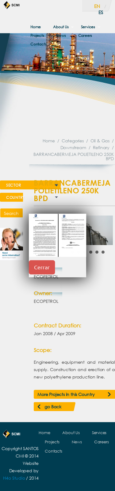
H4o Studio (14, 478)
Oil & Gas (99, 141)
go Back (52, 407)
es (100, 12)
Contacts (38, 44)
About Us (60, 27)
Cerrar (42, 267)
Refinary (101, 147)
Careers (85, 35)
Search (11, 213)
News (61, 35)
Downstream (73, 147)
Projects (37, 35)
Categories (73, 141)
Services (88, 27)
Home (35, 27)
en (97, 6)
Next (105, 230)
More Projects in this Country (65, 394)
